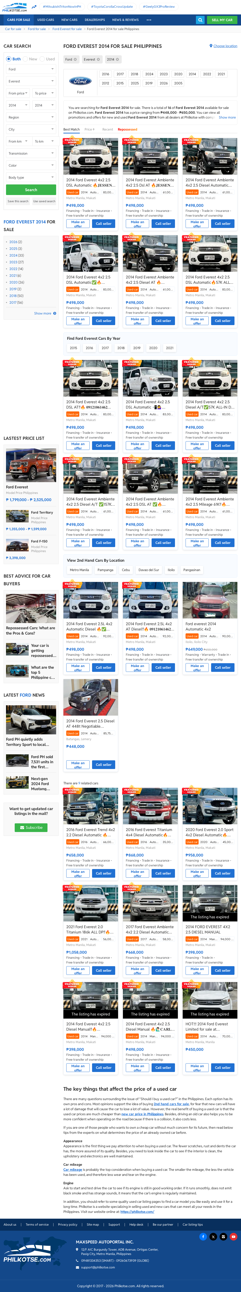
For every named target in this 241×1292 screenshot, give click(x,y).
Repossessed (127, 129)
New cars (69, 20)
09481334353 (91, 1261)
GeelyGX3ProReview (160, 7)
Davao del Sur (149, 570)
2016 (105, 74)
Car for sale (13, 29)
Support (114, 1225)
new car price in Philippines (142, 1114)
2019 (13, 289)
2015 (120, 83)
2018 (13, 296)
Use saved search (44, 201)
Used (50, 59)
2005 (178, 83)
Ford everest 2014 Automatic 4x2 (201, 626)
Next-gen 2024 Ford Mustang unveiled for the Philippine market (43, 783)
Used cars (45, 20)
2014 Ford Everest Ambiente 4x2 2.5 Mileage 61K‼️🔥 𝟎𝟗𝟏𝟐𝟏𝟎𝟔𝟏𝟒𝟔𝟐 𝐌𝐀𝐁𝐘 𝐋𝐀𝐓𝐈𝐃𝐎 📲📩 (210, 502)
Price (91, 129)
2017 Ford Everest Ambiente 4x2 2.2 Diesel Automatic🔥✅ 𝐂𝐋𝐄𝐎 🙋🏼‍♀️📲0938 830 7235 (150, 929)
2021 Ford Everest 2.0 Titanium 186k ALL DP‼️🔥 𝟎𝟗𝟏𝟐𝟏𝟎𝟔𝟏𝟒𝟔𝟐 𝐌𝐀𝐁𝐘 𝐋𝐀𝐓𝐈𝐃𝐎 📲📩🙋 (88, 929)
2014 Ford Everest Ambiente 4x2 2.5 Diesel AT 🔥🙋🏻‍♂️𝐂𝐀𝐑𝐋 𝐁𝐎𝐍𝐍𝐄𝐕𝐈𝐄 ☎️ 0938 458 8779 (150, 280)
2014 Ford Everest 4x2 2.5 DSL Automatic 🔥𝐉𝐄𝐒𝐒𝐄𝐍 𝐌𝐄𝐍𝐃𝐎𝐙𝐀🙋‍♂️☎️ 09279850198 (89, 182)
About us (10, 1225)
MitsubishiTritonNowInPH (63, 7)
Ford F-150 (39, 541)
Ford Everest (17, 487)
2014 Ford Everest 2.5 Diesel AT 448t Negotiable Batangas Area (90, 723)
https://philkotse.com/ (137, 1212)
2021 (13, 275)
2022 (13, 269)
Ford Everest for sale (67, 29)
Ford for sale (37, 29)
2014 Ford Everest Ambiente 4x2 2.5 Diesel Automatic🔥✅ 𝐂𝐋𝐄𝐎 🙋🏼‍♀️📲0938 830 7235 (210, 182)
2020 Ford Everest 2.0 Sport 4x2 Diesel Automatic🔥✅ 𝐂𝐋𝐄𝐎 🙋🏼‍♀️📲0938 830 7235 (210, 832)
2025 (13, 248)
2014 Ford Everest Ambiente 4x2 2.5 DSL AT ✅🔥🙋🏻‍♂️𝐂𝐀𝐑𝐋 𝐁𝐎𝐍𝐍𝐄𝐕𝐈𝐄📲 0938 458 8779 (150, 502)
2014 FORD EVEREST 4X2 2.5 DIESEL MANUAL (208, 929)
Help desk (136, 1225)
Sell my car (222, 20)
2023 (13, 262)
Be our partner (163, 1225)
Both (17, 59)
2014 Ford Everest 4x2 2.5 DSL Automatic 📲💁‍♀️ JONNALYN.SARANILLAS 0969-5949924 (148, 404)
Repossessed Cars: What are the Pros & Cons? (30, 630)
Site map (93, 1225)
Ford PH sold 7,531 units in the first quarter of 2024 (42, 761)
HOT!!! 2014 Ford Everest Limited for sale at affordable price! (207, 1026)
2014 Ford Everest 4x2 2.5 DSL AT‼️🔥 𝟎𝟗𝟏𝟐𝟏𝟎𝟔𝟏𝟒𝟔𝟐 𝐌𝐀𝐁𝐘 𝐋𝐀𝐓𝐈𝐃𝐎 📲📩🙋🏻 (88, 404)
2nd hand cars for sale (171, 1104)
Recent (107, 129)
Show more (42, 313)
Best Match (71, 129)
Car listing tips (193, 1225)
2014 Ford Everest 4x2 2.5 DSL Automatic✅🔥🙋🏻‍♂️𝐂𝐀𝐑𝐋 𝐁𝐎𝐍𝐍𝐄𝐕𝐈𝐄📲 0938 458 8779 (88, 280)
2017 (12, 302)
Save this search (18, 201)
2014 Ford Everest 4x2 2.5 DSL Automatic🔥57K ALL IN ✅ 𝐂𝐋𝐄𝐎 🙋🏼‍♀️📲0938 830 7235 (208, 280)
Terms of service (37, 1225)
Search (31, 189)
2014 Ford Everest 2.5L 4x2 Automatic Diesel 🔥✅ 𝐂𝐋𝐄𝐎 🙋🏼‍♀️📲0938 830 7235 (90, 626)
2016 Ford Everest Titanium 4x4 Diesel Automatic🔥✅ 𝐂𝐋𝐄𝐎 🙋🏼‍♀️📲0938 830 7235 (150, 832)
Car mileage (72, 1169)
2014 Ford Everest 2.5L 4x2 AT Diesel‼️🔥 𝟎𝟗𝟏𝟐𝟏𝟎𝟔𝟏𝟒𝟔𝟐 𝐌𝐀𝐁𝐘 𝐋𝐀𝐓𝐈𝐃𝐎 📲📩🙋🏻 (149, 626)
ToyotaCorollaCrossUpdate (113, 7)
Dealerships (95, 20)
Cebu (126, 570)
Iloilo (171, 570)
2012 (105, 83)
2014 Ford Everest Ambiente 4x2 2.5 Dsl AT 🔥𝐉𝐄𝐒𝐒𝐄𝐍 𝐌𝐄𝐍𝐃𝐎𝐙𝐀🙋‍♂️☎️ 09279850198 (150, 182)
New (33, 59)
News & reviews (125, 20)
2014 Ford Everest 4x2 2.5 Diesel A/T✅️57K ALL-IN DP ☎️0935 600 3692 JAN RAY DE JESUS (210, 404)
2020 (13, 282)
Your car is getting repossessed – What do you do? (43, 650)
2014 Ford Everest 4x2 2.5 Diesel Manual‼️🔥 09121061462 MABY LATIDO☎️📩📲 (88, 1026)
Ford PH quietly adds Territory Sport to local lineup (26, 742)
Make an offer (78, 224)
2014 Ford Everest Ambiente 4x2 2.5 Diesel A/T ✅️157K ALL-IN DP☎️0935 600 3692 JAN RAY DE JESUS (90, 502)
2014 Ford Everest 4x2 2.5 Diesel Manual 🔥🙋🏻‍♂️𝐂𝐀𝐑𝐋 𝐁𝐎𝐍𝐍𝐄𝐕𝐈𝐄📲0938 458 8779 (148, 1026)
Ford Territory (42, 512)
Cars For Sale (18, 20)
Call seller (104, 223)
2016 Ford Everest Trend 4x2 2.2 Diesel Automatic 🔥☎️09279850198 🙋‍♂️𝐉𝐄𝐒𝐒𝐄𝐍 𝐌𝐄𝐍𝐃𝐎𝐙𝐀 (90, 832)
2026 (13, 242)
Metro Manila (79, 570)
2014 (192, 74)
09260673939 (126, 1261)
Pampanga (105, 570)
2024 (13, 255)
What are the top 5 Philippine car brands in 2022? (43, 672)
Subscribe (31, 827)
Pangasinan (191, 570)
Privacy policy (67, 1225)
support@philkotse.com (98, 1267)
